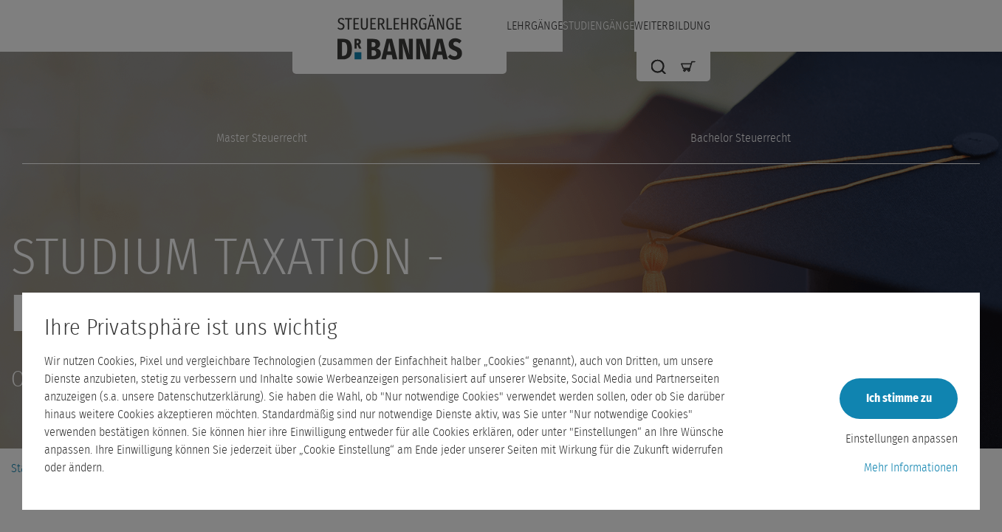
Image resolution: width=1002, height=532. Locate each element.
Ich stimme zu (899, 398)
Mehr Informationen (911, 468)
